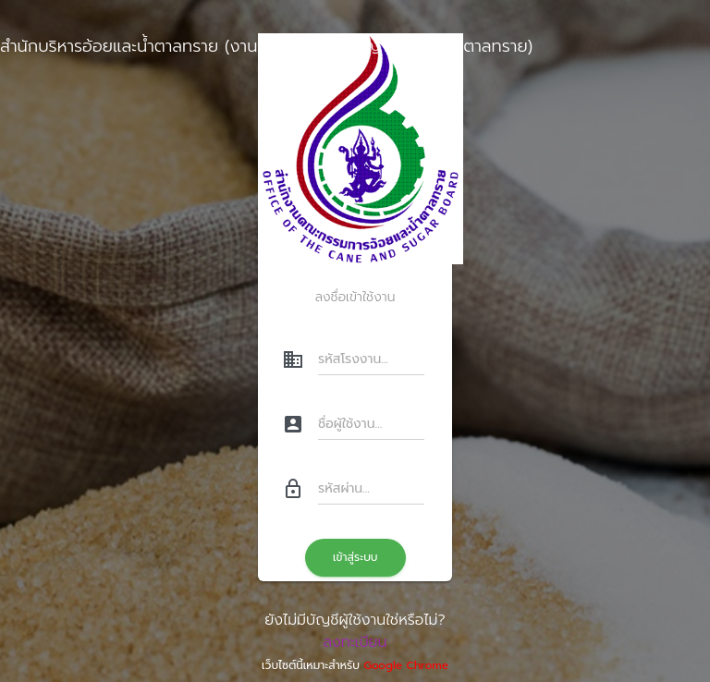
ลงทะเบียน (355, 642)
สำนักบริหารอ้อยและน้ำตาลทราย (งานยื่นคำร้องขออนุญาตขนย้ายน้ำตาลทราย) (266, 46)
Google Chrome (405, 665)
